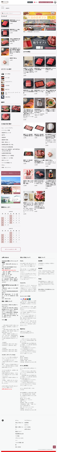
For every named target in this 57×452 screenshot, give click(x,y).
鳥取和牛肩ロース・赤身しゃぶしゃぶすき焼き (15, 30)
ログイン (26, 424)
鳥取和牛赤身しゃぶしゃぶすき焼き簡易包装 (15, 21)
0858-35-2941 (8, 294)
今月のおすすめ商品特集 (7, 146)
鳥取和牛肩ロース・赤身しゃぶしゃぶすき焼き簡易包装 (28, 91)
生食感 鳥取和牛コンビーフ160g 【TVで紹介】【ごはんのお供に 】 (39, 111)
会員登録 (26, 422)
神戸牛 (3, 135)
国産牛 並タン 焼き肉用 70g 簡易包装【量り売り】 (39, 135)
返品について (18, 431)
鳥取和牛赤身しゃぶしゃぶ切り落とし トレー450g (39, 91)
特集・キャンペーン (6, 167)
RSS (16, 447)
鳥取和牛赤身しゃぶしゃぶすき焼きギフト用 (50, 69)
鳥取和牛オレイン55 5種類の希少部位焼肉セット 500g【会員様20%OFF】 (39, 161)
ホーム (3, 6)
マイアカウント (28, 420)
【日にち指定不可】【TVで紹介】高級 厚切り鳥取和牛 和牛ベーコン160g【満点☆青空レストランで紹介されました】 (15, 51)
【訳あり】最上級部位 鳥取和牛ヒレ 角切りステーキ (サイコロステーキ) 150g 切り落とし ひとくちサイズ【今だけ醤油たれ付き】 (39, 206)
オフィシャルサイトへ (11, 249)
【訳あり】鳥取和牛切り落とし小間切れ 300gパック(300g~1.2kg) (15, 40)
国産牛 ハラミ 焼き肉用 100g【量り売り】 (27, 161)
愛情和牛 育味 (5, 139)
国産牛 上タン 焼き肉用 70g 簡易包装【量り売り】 (28, 135)
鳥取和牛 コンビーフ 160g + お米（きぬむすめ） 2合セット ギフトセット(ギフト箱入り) (28, 204)
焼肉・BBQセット (6, 142)
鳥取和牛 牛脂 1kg (13, 58)
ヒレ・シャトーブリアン (7, 127)
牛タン (3, 165)
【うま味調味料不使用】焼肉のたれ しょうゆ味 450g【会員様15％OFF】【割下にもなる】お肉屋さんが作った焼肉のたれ (50, 183)
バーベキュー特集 (6, 130)
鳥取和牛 (7, 8)
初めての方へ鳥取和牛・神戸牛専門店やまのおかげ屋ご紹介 (11, 150)
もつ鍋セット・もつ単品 (7, 158)
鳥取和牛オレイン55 (6, 132)
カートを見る (27, 427)
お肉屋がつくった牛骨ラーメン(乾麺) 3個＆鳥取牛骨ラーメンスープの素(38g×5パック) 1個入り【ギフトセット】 (28, 71)
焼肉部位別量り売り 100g (7, 144)
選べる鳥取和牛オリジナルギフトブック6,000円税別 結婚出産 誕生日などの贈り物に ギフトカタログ (50, 136)
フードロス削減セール (7, 162)
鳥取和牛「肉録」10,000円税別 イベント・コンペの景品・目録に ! (28, 182)
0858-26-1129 (8, 268)
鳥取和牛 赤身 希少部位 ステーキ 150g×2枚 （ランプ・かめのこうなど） (39, 182)
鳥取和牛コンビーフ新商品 (8, 155)
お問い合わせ (27, 429)
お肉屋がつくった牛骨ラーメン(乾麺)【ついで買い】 (50, 110)
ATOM (19, 447)
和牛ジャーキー (5, 160)
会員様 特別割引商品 (6, 153)
